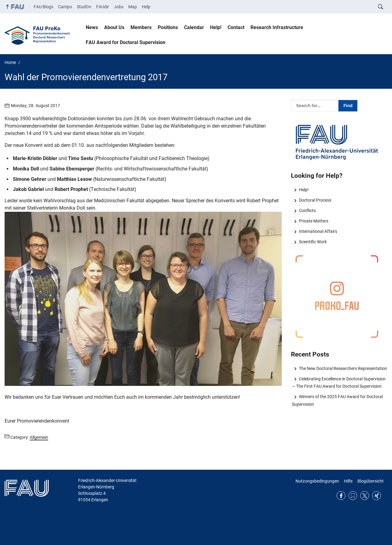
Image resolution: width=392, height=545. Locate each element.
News (92, 27)
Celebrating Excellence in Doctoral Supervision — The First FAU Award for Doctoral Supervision (338, 382)
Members (141, 27)
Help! (215, 27)
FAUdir (102, 6)
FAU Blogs (43, 6)
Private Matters (313, 220)
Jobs (118, 6)
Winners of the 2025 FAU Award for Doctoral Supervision (337, 400)
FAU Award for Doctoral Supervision (125, 42)
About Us (114, 27)
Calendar (194, 27)
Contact (236, 27)
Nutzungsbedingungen (317, 481)
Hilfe (348, 481)
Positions (168, 27)
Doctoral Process (315, 200)
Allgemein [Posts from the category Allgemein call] (39, 437)
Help (146, 6)
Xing (376, 495)
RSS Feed (353, 495)
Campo (65, 6)
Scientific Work (313, 241)
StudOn (84, 6)
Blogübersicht (370, 481)
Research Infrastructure (277, 27)
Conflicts (307, 210)
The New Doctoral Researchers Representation (343, 368)
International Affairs (318, 231)
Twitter (364, 495)
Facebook (341, 495)
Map (132, 6)
